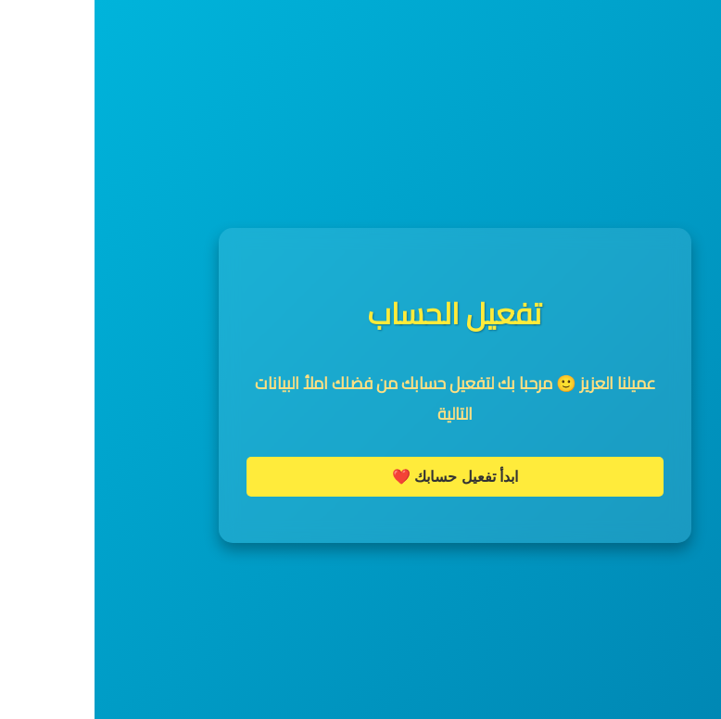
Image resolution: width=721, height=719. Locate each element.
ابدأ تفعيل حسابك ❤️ (360, 477)
